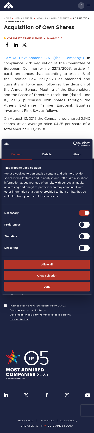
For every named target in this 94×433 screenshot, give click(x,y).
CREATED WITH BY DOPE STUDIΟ (47, 425)
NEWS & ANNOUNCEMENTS (53, 18)
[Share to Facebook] (7, 44)
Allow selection (47, 275)
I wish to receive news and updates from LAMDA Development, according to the (38, 307)
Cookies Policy (68, 420)
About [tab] (77, 154)
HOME (7, 18)
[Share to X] (24, 44)
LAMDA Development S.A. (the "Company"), (44, 58)
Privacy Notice (25, 420)
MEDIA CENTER (23, 18)
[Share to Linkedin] (16, 45)
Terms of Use (47, 420)
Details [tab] (47, 154)
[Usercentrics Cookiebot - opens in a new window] (73, 143)
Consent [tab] (16, 154)
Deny (47, 286)
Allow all (47, 264)
